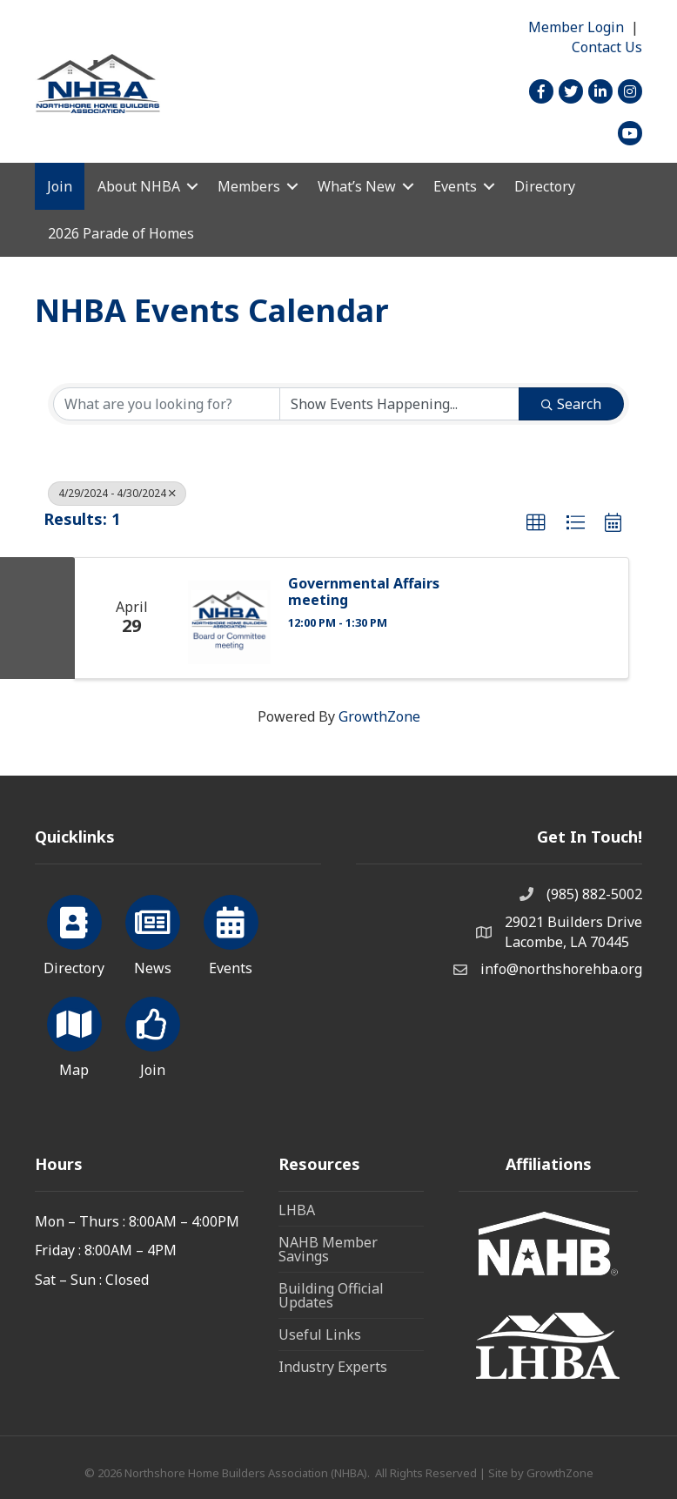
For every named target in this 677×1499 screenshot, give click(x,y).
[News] (153, 932)
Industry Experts (332, 1366)
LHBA (296, 1210)
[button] (536, 523)
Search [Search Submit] (571, 403)
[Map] (74, 1034)
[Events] (231, 932)
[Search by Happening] (399, 403)
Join (59, 186)
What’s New (357, 186)
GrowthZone (379, 716)
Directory (544, 186)
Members (249, 186)
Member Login (576, 27)
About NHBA (138, 186)
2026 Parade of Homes (121, 233)
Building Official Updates (331, 1295)
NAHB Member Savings (328, 1249)
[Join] (153, 1034)
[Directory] (74, 932)
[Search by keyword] (166, 403)
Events (455, 186)
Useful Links (319, 1334)
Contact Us (607, 47)
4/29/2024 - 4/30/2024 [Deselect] (117, 493)
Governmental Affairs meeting (363, 591)
